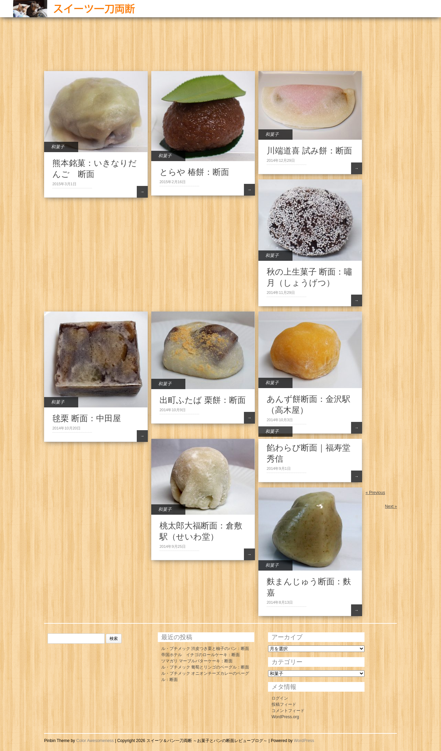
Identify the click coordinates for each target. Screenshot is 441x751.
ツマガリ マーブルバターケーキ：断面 (197, 661)
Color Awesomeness (95, 740)
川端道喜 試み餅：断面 (309, 150)
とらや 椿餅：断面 (194, 172)
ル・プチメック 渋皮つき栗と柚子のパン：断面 (205, 648)
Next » (391, 506)
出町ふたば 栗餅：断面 (203, 400)
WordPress (304, 740)
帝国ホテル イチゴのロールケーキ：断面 (200, 654)
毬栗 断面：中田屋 (86, 418)
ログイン (279, 698)
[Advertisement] (169, 48)
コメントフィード (288, 710)
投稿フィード (283, 704)
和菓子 (57, 146)
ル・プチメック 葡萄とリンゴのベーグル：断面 (205, 667)
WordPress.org (285, 716)
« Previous (375, 492)
